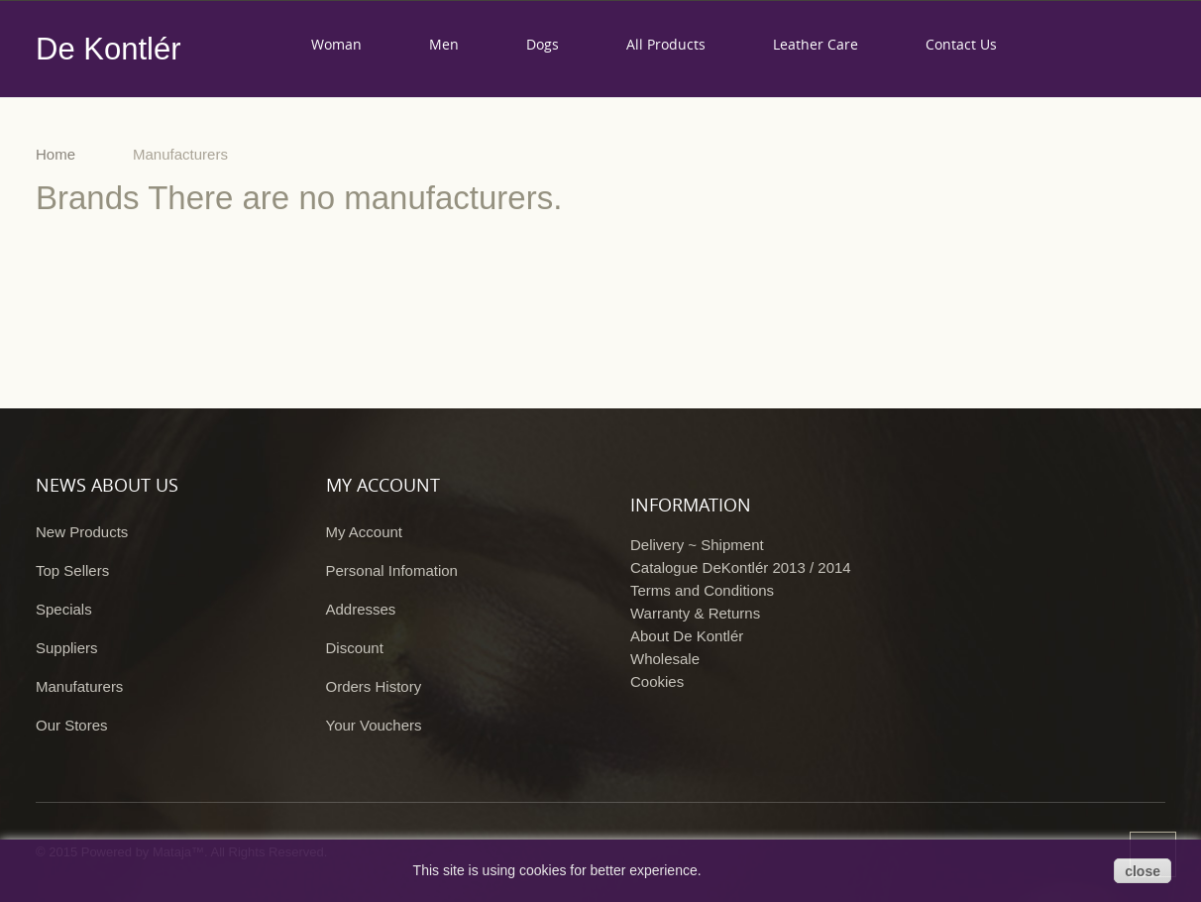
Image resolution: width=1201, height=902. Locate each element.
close (1142, 871)
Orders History (374, 686)
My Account (364, 531)
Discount (354, 647)
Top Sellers (72, 570)
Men (444, 44)
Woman (336, 44)
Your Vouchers (374, 725)
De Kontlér (108, 49)
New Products (82, 531)
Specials (64, 609)
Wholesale (665, 658)
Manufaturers (79, 686)
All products (666, 44)
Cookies (657, 681)
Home (55, 154)
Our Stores (72, 725)
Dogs (542, 44)
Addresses (361, 609)
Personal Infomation (392, 570)
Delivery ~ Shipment (697, 544)
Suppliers (67, 647)
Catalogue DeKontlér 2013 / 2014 (740, 567)
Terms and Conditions (702, 590)
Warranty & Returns (695, 613)
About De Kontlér (686, 635)
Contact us (961, 44)
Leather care (815, 44)
